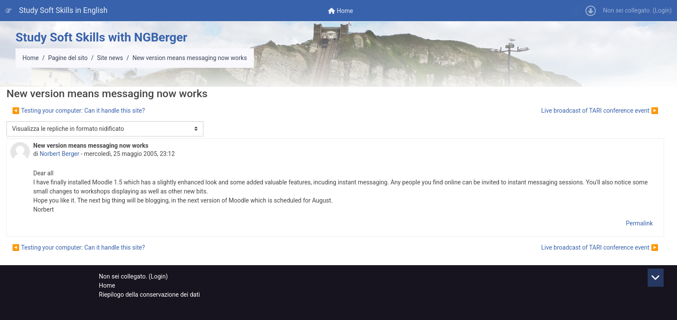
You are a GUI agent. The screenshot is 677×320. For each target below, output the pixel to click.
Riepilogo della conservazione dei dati (149, 294)
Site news (110, 57)
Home (30, 57)
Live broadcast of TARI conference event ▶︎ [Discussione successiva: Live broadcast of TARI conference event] (599, 110)
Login (662, 10)
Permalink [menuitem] (639, 223)
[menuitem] (341, 10)
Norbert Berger (59, 153)
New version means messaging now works (190, 57)
